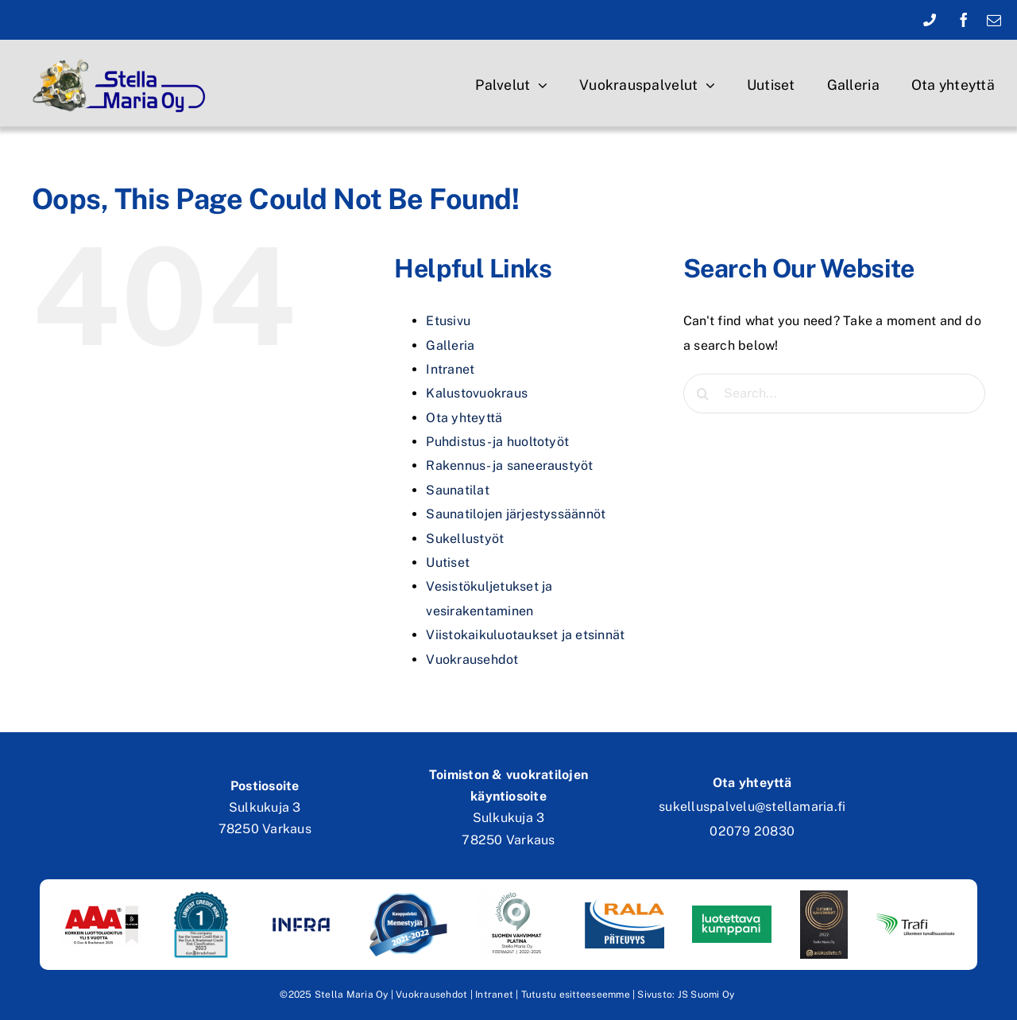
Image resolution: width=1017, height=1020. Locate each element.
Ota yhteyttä (464, 417)
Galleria (450, 345)
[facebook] (964, 20)
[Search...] (834, 393)
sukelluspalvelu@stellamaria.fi (752, 806)
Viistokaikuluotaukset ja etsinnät (525, 634)
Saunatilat (457, 490)
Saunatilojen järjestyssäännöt (515, 514)
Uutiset (448, 562)
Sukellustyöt (465, 538)
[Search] (703, 393)
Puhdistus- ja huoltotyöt (497, 441)
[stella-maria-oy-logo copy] (123, 57)
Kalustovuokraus (477, 393)
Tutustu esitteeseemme (575, 994)
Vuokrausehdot (472, 659)
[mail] (994, 20)
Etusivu (448, 320)
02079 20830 (752, 831)
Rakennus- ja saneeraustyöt (509, 465)
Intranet (450, 369)
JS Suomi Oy (706, 994)
